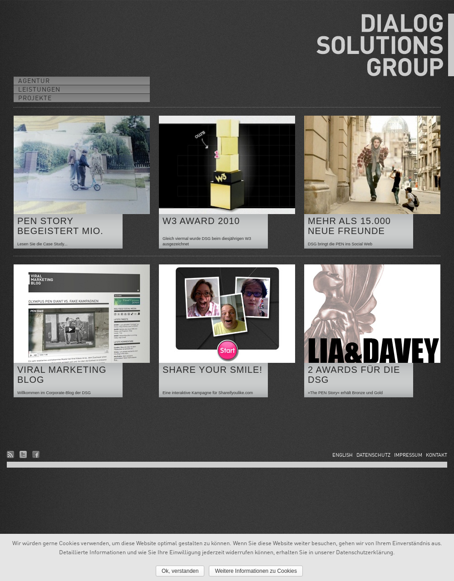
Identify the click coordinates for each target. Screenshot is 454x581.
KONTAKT (436, 455)
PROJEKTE (35, 98)
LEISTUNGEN (39, 89)
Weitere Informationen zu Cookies (256, 571)
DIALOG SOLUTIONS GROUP (385, 45)
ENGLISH (342, 455)
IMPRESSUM (408, 455)
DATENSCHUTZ (373, 455)
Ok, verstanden (180, 571)
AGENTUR (34, 80)
